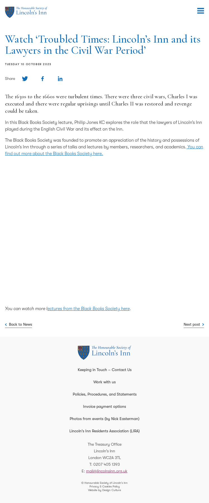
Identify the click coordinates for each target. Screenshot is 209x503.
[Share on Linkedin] (60, 78)
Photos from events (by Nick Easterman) (104, 418)
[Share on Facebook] (42, 78)
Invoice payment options (104, 406)
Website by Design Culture (104, 490)
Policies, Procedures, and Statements (105, 394)
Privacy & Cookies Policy (104, 486)
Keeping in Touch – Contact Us (105, 369)
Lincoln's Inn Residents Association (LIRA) (104, 431)
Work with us (104, 382)
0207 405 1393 (106, 464)
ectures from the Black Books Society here (88, 308)
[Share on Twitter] (25, 78)
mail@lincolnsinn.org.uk (106, 471)
